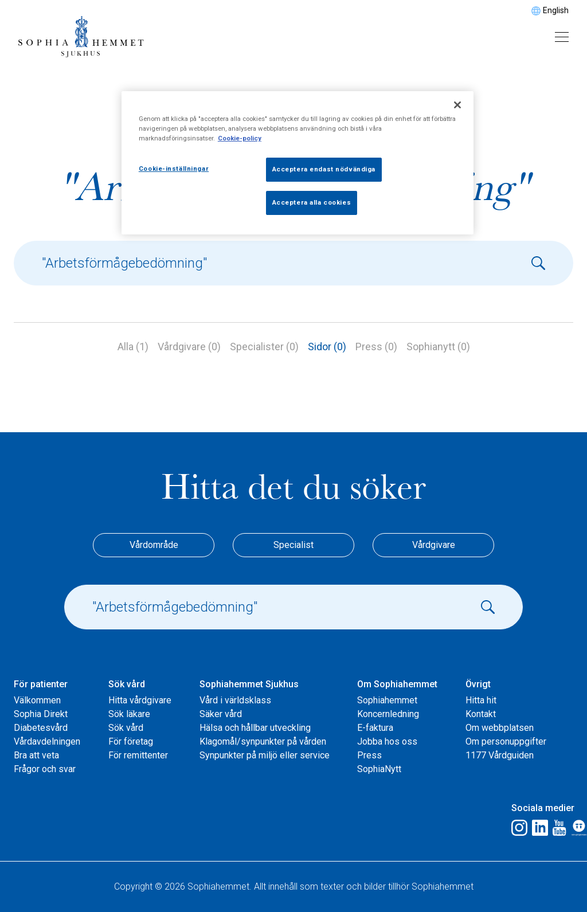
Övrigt (478, 684)
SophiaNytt (379, 769)
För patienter (41, 684)
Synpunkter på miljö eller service (264, 755)
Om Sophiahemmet (397, 684)
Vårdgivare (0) (189, 346)
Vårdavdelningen (47, 741)
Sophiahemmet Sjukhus (249, 684)
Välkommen (37, 700)
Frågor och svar (45, 769)
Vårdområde (154, 544)
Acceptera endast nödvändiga (323, 169)
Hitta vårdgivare (139, 700)
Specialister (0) (264, 346)
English (556, 10)
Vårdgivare (433, 544)
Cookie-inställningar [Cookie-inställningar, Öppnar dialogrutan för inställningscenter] (174, 169)
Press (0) (376, 346)
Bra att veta (36, 755)
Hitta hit (480, 700)
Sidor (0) (327, 346)
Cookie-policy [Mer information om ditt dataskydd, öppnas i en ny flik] (239, 138)
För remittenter (138, 755)
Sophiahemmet (387, 700)
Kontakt (480, 714)
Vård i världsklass (235, 700)
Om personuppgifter (505, 741)
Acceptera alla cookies (311, 202)
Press (369, 755)
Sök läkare (129, 714)
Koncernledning (388, 714)
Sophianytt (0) (438, 346)
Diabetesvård (41, 727)
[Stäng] (457, 105)
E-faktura (375, 727)
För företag (130, 741)
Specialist (293, 544)
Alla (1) (133, 346)
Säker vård (220, 714)
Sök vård (126, 684)
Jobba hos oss (387, 741)
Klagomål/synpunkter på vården (262, 741)
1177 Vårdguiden (499, 755)
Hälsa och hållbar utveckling (255, 727)
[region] (297, 162)
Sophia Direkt (41, 714)
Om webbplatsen (499, 727)
